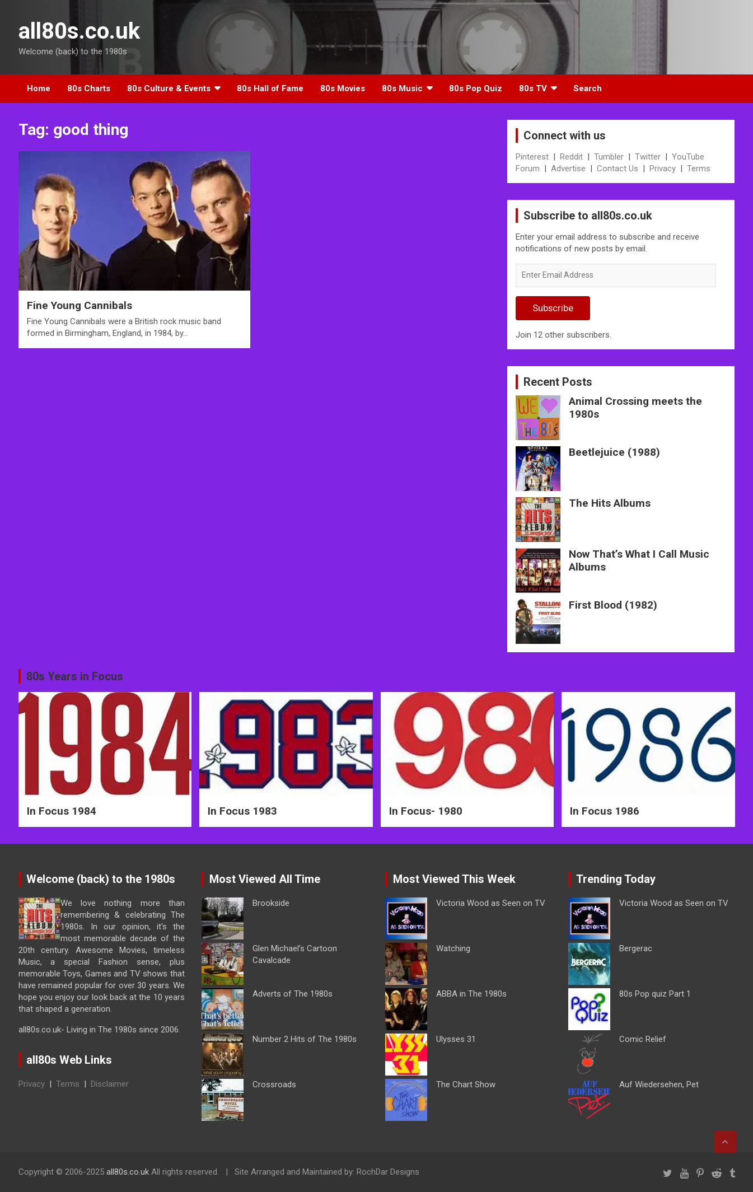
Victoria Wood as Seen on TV (490, 903)
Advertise (568, 168)
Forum (528, 168)
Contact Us (617, 168)
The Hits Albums (610, 503)
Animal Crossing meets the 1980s (635, 407)
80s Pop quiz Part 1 (655, 994)
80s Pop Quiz (475, 88)
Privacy (662, 168)
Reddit (571, 157)
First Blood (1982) (613, 605)
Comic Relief (642, 1039)
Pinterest (532, 157)
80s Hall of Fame (270, 88)
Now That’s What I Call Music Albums (639, 560)
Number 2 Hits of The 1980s (304, 1039)
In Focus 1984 (61, 811)
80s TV (533, 88)
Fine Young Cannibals (79, 305)
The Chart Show (465, 1084)
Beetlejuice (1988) (614, 452)
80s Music (402, 88)
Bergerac (635, 948)
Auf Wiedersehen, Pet (659, 1084)
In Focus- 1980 (425, 811)
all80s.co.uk (79, 31)
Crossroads (274, 1084)
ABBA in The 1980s (471, 994)
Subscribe (552, 308)
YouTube (688, 157)
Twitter (648, 157)
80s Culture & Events (169, 88)
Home (38, 88)
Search (587, 88)
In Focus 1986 (604, 811)
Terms (698, 168)
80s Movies (342, 88)
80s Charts (88, 88)
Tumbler (609, 157)
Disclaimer (110, 1084)
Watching (453, 948)
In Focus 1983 (242, 811)
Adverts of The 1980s (292, 994)
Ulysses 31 (456, 1039)
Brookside (270, 903)
